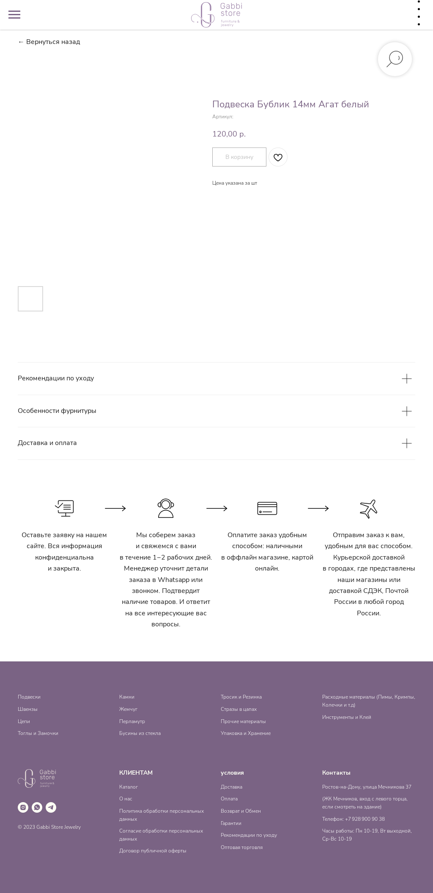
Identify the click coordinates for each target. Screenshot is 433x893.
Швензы (28, 709)
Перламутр (132, 721)
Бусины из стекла (140, 733)
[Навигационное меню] (14, 15)
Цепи (24, 721)
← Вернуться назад (49, 42)
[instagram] (23, 807)
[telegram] (51, 807)
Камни (126, 697)
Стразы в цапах (239, 709)
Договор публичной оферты (152, 850)
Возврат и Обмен (241, 811)
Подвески (29, 697)
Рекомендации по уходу (249, 835)
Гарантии (231, 823)
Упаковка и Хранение (246, 733)
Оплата (229, 798)
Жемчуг (128, 709)
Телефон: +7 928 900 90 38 (353, 819)
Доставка (231, 787)
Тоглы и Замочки (38, 733)
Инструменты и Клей (346, 717)
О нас (125, 798)
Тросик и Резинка (241, 697)
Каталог (128, 787)
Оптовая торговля (242, 847)
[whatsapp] (37, 807)
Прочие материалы (243, 721)
